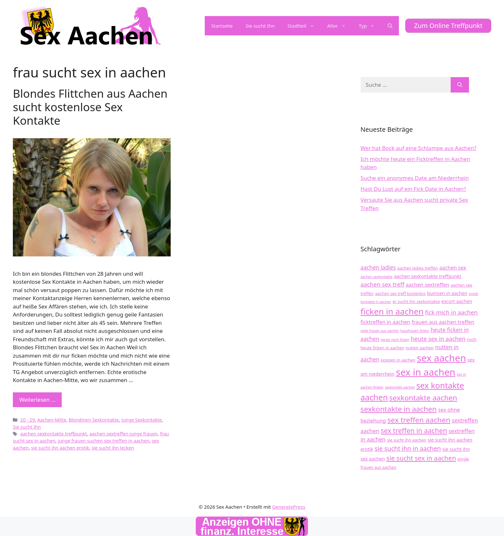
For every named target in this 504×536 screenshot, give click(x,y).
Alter (340, 25)
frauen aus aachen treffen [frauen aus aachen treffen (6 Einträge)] (442, 322)
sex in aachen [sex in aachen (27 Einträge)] (425, 372)
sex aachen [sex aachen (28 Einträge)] (441, 358)
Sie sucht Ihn (260, 25)
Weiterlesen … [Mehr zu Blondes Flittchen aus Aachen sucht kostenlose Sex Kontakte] (37, 399)
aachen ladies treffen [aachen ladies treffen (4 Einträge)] (417, 268)
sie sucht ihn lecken (113, 448)
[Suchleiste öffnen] (390, 25)
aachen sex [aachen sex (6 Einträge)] (452, 267)
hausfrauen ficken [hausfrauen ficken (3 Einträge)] (414, 330)
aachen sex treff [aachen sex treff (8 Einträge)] (383, 284)
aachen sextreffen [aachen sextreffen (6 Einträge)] (427, 284)
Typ (370, 25)
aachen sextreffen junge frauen (123, 434)
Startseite (222, 25)
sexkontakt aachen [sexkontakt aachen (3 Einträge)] (400, 387)
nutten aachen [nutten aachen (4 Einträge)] (420, 348)
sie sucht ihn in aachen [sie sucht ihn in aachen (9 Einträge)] (408, 448)
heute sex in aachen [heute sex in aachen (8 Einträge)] (438, 339)
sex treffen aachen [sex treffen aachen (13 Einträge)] (418, 420)
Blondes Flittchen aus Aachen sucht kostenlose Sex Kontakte (90, 107)
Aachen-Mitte (51, 420)
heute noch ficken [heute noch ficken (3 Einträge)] (395, 339)
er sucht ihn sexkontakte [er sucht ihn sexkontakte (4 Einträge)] (416, 301)
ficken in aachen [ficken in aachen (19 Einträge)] (392, 311)
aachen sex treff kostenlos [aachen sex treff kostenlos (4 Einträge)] (400, 293)
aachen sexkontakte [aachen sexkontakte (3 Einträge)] (377, 276)
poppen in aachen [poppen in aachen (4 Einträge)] (398, 360)
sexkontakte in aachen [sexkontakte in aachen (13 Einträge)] (399, 409)
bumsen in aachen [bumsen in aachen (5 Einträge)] (447, 293)
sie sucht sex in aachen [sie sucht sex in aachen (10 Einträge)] (421, 457)
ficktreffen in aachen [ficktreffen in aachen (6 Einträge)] (385, 322)
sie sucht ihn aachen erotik (60, 448)
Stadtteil (303, 25)
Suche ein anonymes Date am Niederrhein (415, 178)
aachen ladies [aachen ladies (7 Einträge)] (378, 267)
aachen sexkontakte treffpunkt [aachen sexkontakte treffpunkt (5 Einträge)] (427, 276)
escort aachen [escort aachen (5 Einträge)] (456, 301)
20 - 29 (27, 420)
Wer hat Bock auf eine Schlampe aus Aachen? (418, 148)
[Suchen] (460, 85)
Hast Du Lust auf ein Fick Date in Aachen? (413, 188)
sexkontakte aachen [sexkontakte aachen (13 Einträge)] (423, 398)
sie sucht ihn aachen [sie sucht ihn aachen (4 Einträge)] (406, 440)
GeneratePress (288, 507)
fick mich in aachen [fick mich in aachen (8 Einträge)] (451, 312)
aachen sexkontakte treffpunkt (53, 434)
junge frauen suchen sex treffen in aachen (103, 441)
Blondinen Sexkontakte (94, 420)
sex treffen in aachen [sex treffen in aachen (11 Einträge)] (414, 430)
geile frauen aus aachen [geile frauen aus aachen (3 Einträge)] (380, 330)
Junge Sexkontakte (142, 420)
